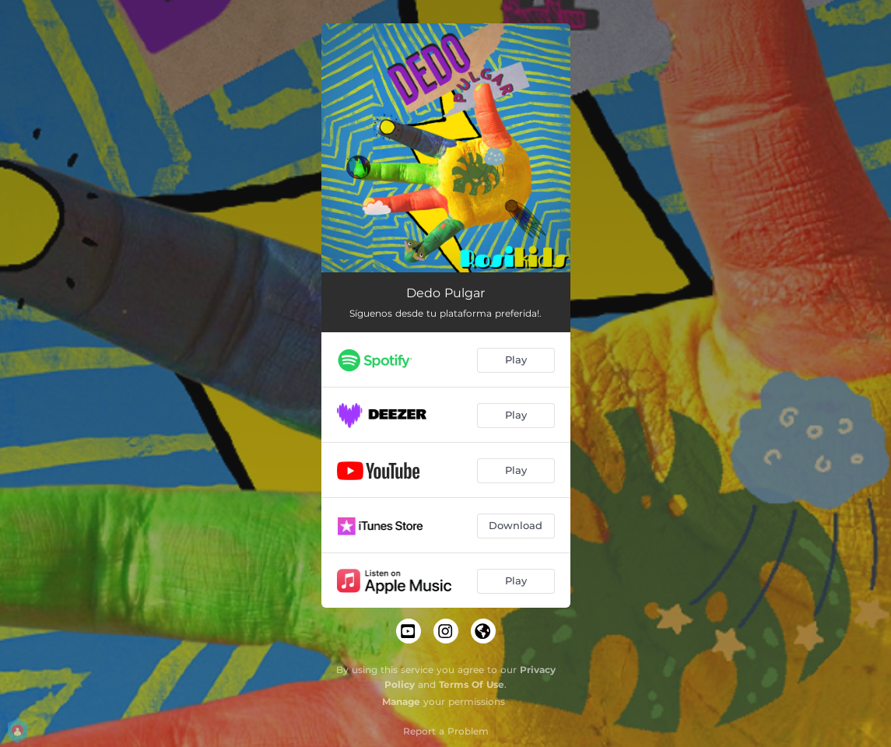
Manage (401, 701)
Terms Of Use (471, 684)
